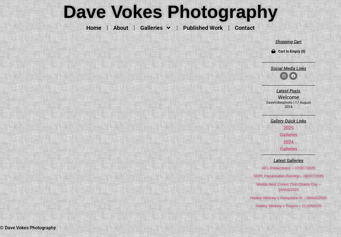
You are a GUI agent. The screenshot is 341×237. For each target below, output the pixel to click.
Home (93, 27)
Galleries (155, 28)
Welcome (288, 97)
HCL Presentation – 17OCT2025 (288, 168)
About (120, 27)
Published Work (203, 27)
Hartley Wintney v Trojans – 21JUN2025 (288, 206)
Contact (245, 27)
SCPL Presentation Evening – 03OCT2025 (288, 176)
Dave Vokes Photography (170, 12)
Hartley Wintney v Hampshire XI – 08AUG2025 (288, 198)
